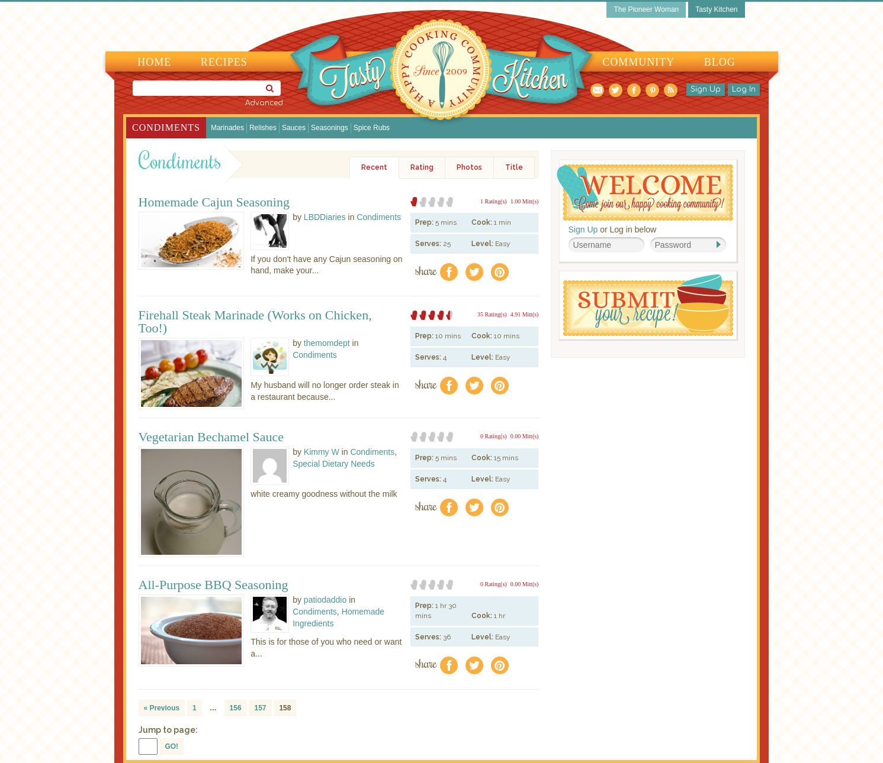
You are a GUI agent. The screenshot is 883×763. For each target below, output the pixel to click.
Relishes (263, 128)
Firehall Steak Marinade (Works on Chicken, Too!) (255, 322)
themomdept (327, 343)
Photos (469, 167)
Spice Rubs (372, 128)
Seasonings (329, 128)
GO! (171, 746)
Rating (422, 167)
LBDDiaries (325, 217)
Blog (720, 62)
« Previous (162, 708)
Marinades (227, 128)
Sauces (294, 128)
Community (638, 62)
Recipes (224, 62)
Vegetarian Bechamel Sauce (211, 437)
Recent (374, 167)
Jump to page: (168, 730)
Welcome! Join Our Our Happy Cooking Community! (645, 192)
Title (514, 167)
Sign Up (706, 89)
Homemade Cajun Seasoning (214, 202)
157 (260, 708)
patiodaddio (325, 599)
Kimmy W (321, 452)
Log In (744, 89)
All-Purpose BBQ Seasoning (213, 584)
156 (236, 708)
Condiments (166, 127)
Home (154, 62)
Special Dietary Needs (334, 463)
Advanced (264, 103)
